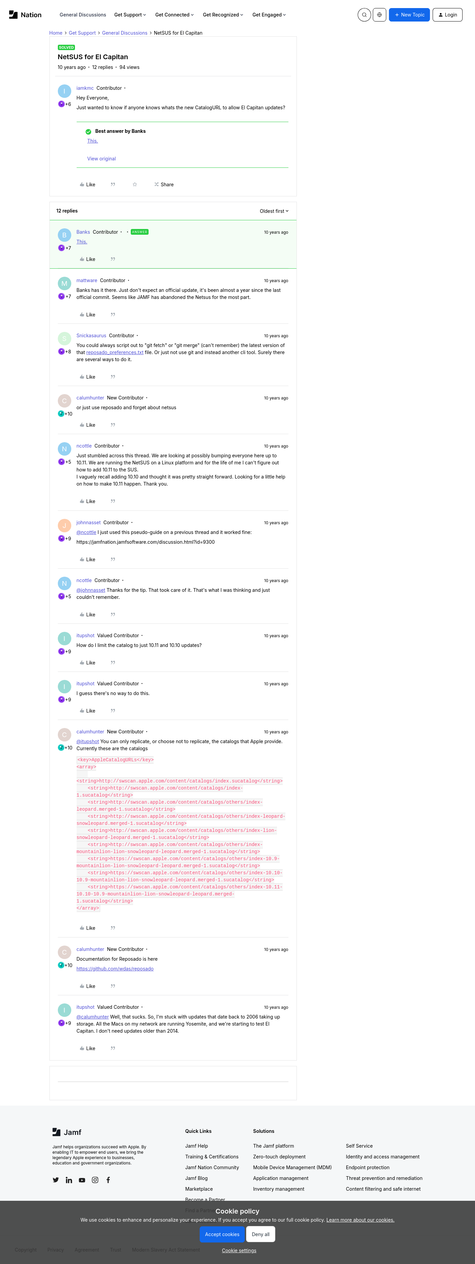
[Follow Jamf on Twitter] (55, 1180)
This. (92, 141)
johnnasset (89, 522)
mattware (87, 280)
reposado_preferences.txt (115, 352)
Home (56, 33)
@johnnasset (91, 590)
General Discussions (83, 14)
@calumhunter (93, 1017)
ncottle (84, 446)
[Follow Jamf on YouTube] (82, 1180)
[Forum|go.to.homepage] (25, 14)
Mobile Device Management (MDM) (292, 1167)
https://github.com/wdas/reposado (115, 968)
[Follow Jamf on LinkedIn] (69, 1180)
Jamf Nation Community (212, 1167)
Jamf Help (196, 1146)
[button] (409, 15)
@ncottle (86, 532)
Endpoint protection (368, 1167)
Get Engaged (269, 14)
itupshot (85, 635)
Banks (83, 232)
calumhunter (91, 397)
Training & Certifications (212, 1156)
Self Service (359, 1146)
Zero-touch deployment (279, 1156)
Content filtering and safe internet (383, 1189)
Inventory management (278, 1189)
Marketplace (199, 1189)
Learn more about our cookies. (360, 1220)
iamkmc (85, 88)
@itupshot (88, 741)
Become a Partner (205, 1199)
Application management (280, 1178)
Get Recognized (223, 14)
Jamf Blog (196, 1178)
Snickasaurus (92, 335)
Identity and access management (383, 1156)
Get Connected (175, 14)
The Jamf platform (273, 1146)
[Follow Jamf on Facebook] (108, 1180)
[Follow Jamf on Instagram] (95, 1180)
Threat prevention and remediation (384, 1178)
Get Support (130, 14)
